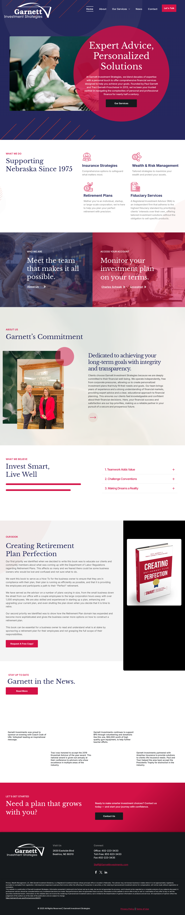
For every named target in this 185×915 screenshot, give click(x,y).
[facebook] (96, 872)
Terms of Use (142, 909)
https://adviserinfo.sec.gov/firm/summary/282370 (23, 898)
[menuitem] (89, 8)
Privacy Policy (127, 909)
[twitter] (101, 872)
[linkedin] (106, 872)
